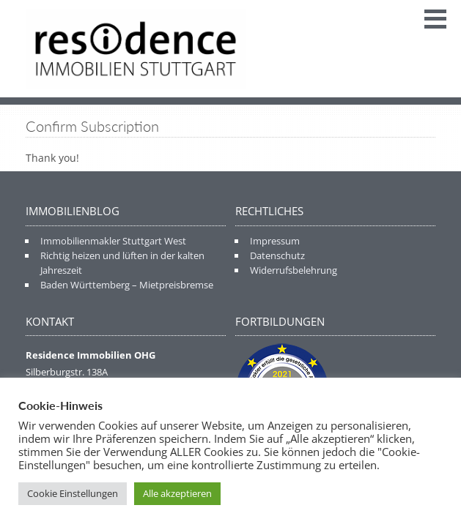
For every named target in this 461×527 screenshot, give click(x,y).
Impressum (275, 240)
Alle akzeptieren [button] (177, 493)
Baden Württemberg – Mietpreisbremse (126, 284)
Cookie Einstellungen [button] (72, 493)
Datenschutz (277, 255)
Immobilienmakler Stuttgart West (113, 240)
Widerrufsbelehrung (293, 270)
